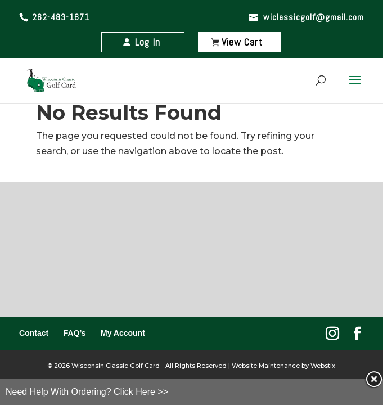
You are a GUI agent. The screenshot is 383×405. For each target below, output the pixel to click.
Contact (33, 333)
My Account (123, 333)
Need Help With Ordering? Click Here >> (87, 392)
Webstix (322, 366)
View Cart (242, 41)
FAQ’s (75, 333)
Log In (147, 41)
